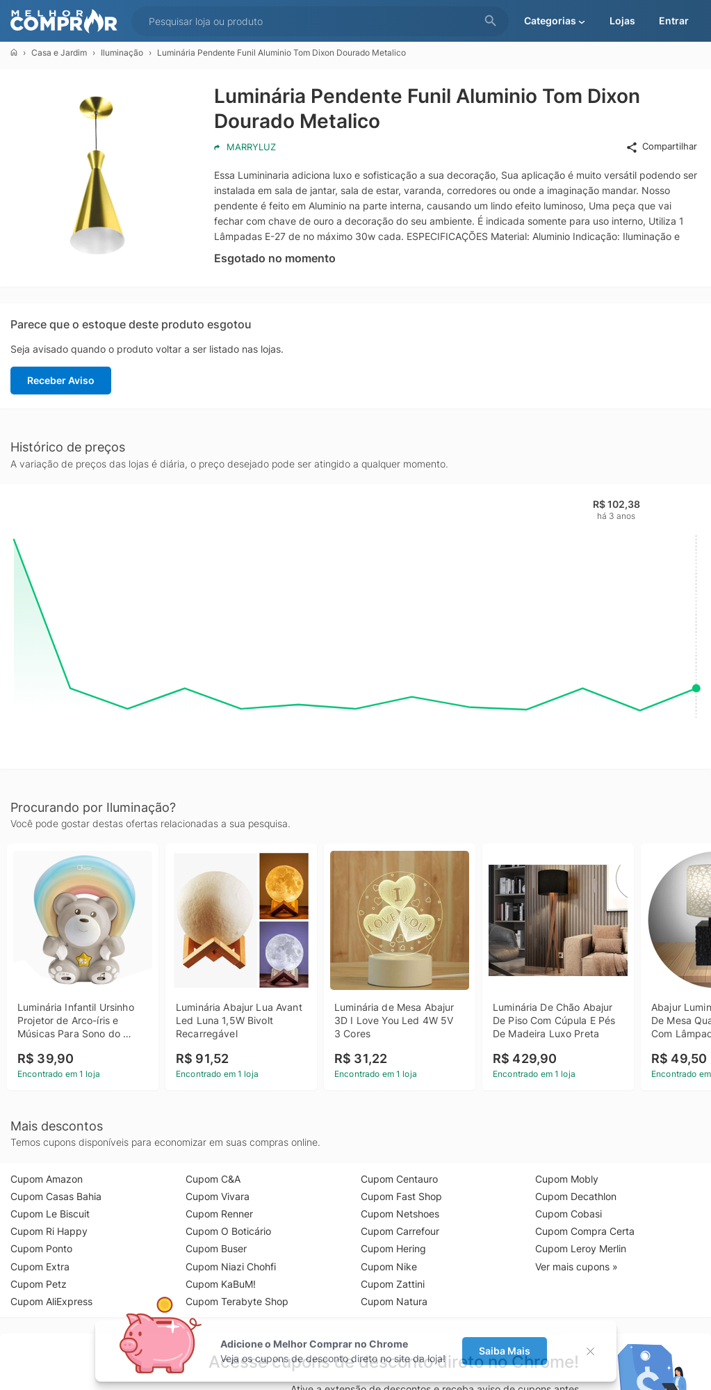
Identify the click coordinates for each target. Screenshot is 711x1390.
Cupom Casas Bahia (55, 1196)
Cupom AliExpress (51, 1301)
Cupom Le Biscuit (50, 1214)
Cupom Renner (219, 1214)
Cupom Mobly (566, 1179)
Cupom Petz (38, 1284)
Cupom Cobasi (568, 1214)
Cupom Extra (40, 1266)
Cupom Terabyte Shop (237, 1301)
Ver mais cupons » (576, 1266)
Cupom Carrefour (400, 1231)
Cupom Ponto (41, 1248)
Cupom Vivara (218, 1196)
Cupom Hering (393, 1248)
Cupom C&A (213, 1179)
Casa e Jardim (59, 52)
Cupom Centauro (399, 1179)
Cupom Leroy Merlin (580, 1248)
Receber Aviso (61, 380)
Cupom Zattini (393, 1284)
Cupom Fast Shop (401, 1196)
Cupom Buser (216, 1248)
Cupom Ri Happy (49, 1231)
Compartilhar (661, 147)
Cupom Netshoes (400, 1214)
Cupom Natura (394, 1301)
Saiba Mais (504, 1351)
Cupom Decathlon (575, 1196)
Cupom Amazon (46, 1179)
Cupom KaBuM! (221, 1284)
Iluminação (122, 52)
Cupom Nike (389, 1266)
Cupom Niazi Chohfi (231, 1266)
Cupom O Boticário (228, 1231)
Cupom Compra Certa (585, 1231)
